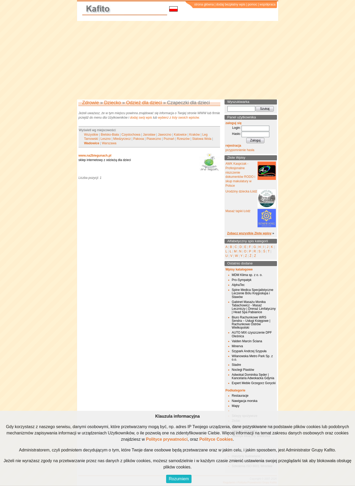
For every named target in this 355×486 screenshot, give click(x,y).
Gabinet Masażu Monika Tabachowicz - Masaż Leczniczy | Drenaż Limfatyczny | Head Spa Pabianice (254, 307)
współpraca (268, 4)
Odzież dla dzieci (144, 102)
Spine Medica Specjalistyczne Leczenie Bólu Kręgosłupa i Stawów (253, 293)
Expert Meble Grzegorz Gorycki (254, 383)
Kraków (194, 134)
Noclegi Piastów (243, 370)
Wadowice (91, 143)
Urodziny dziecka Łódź (241, 191)
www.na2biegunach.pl (95, 155)
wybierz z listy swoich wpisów (178, 117)
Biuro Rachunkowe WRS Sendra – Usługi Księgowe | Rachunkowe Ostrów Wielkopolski (251, 323)
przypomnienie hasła (240, 150)
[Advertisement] (177, 60)
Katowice (180, 134)
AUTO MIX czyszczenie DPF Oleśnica (252, 334)
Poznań (169, 139)
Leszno (106, 139)
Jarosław (149, 134)
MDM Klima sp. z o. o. (247, 275)
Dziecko (112, 102)
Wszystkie (91, 134)
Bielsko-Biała (110, 134)
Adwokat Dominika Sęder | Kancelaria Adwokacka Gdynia (253, 376)
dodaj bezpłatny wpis (230, 4)
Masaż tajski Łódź (238, 211)
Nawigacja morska (245, 401)
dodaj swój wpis (141, 117)
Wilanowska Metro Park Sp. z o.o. (252, 357)
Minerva (237, 346)
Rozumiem (179, 479)
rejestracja (233, 145)
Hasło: (236, 134)
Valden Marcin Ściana (247, 341)
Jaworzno (164, 134)
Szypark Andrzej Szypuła (249, 351)
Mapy (235, 406)
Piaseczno (153, 139)
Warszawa (109, 143)
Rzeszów (183, 139)
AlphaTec (238, 285)
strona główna (204, 4)
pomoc (252, 4)
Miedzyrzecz (122, 139)
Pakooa (138, 139)
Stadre (236, 365)
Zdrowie (90, 102)
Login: (236, 128)
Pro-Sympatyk (242, 280)
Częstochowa (131, 134)
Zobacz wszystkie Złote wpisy (249, 233)
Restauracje (240, 395)
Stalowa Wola (201, 139)
